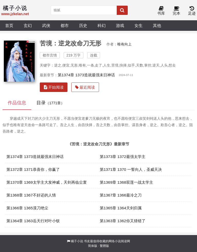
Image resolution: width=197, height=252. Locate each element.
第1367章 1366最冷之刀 (121, 195)
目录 (50, 102)
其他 (157, 25)
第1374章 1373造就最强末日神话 (86, 75)
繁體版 (104, 246)
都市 (65, 25)
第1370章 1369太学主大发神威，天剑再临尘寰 (46, 182)
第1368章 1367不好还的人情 (31, 195)
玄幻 (28, 25)
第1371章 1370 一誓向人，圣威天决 (131, 169)
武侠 (46, 25)
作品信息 (17, 102)
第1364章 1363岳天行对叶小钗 (33, 221)
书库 (161, 10)
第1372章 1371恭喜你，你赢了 (33, 169)
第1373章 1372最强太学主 (122, 156)
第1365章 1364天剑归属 (121, 208)
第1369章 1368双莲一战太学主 (126, 182)
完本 (176, 10)
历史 (83, 25)
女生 (138, 25)
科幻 (101, 25)
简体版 (92, 246)
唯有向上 (124, 44)
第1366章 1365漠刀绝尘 (27, 208)
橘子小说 (77, 241)
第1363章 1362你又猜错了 (122, 221)
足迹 (192, 10)
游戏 (120, 25)
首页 (9, 25)
